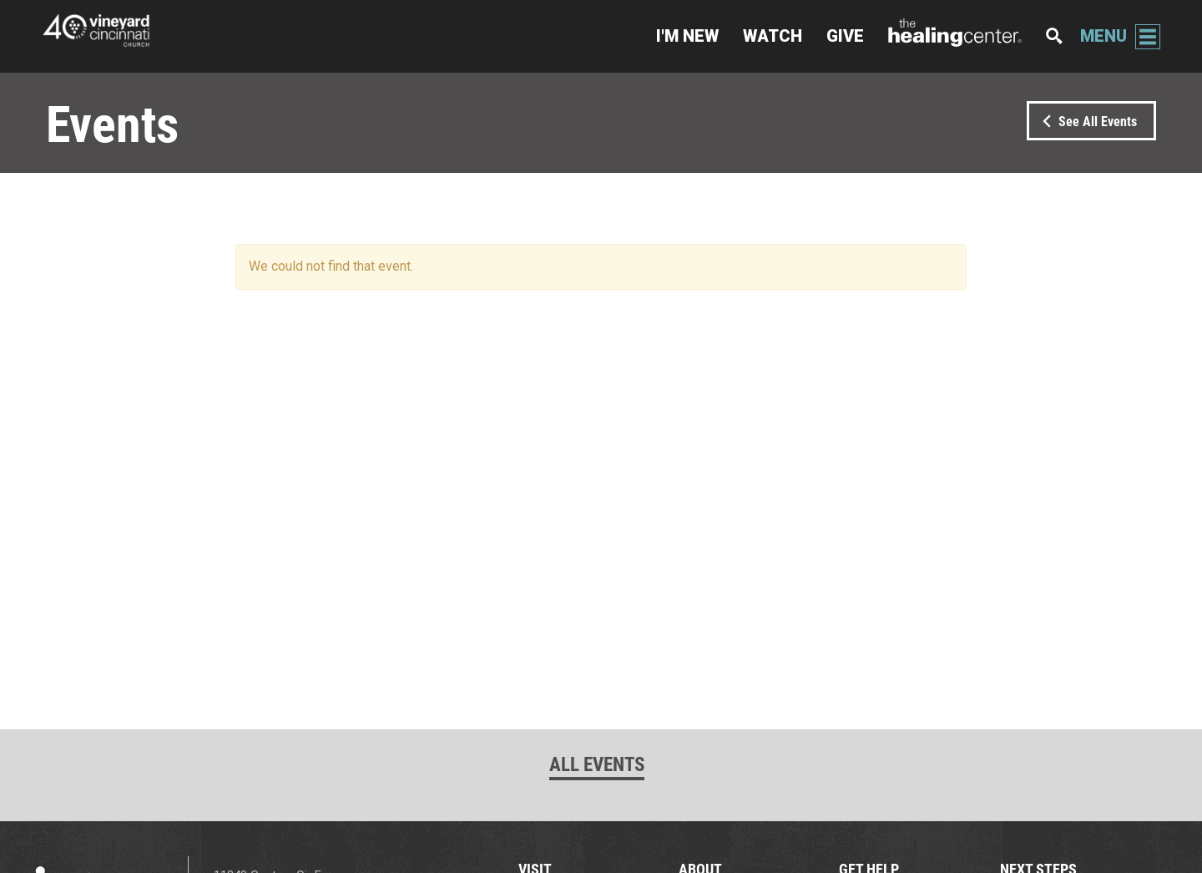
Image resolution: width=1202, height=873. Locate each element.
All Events (596, 763)
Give (845, 36)
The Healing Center (955, 36)
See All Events (1087, 120)
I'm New (687, 36)
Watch (772, 36)
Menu (1103, 36)
